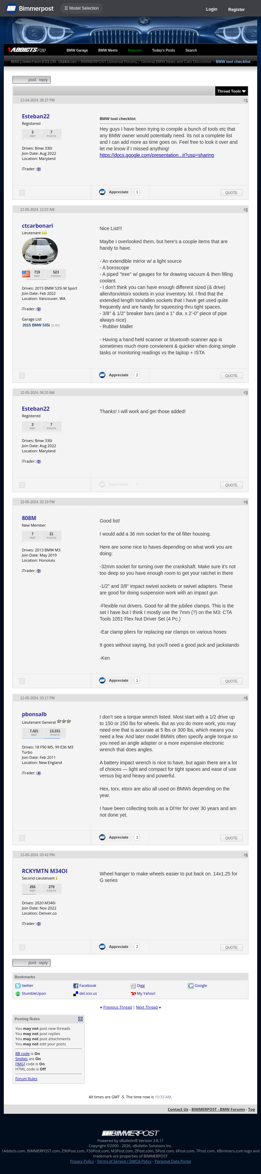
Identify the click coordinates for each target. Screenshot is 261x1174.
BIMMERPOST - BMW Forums (218, 1109)
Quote (232, 193)
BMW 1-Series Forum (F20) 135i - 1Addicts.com (43, 62)
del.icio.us (88, 993)
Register (236, 9)
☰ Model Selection (81, 8)
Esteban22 (35, 116)
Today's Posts (163, 50)
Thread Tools (229, 91)
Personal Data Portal (173, 1161)
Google (201, 985)
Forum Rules (26, 1078)
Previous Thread (117, 1007)
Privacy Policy (82, 1161)
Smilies (21, 1058)
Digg (141, 985)
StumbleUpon (34, 993)
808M (29, 518)
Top (251, 1109)
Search (191, 50)
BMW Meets (108, 50)
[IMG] (20, 1063)
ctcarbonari (37, 225)
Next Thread (147, 1007)
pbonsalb (34, 714)
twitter (27, 985)
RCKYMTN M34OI (44, 871)
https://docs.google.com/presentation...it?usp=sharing (157, 155)
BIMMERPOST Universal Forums (109, 62)
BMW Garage (77, 50)
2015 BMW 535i (36, 325)
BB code (22, 1053)
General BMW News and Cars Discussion (176, 62)
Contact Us (178, 1109)
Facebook (88, 985)
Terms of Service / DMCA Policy (124, 1161)
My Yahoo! (146, 993)
